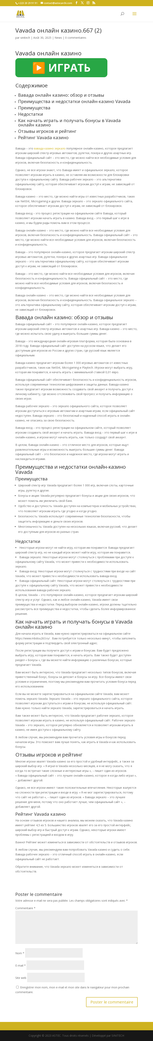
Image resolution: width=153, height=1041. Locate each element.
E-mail (20, 965)
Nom (19, 953)
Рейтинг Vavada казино (43, 137)
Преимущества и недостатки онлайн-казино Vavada (74, 101)
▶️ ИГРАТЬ (61, 67)
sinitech (25, 38)
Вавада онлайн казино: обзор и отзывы (61, 95)
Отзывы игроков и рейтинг (47, 131)
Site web (20, 978)
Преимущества (34, 108)
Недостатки (30, 114)
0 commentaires (75, 38)
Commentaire (25, 908)
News (58, 38)
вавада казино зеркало (50, 148)
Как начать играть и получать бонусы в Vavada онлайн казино (69, 122)
